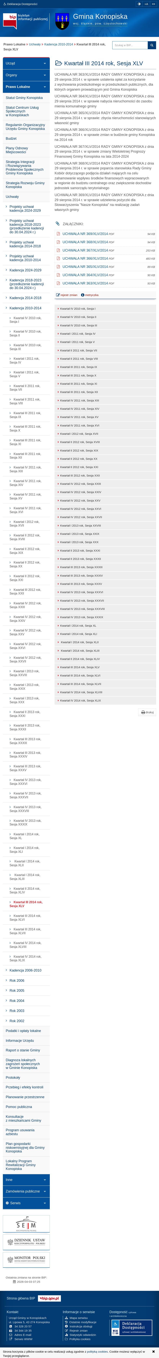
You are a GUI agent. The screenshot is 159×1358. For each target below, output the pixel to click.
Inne (9, 1180)
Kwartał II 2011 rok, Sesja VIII (77, 358)
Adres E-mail (20, 1334)
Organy (11, 75)
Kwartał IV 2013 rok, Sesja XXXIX (80, 617)
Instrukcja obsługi (78, 1326)
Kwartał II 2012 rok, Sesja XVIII (78, 442)
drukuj (147, 712)
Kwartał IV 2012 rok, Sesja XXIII (79, 483)
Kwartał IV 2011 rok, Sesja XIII (78, 400)
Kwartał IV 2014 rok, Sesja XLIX (79, 700)
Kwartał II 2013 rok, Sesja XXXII (79, 558)
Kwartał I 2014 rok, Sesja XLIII (78, 650)
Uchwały (35, 44)
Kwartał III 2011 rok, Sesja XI (77, 383)
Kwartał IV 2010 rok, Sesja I (76, 308)
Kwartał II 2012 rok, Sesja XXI (77, 467)
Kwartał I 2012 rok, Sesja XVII (77, 433)
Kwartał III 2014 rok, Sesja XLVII (79, 684)
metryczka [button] (89, 295)
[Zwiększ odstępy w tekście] (153, 4)
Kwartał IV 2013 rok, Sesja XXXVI (80, 592)
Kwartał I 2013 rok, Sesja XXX (77, 542)
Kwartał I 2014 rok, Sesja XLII (78, 642)
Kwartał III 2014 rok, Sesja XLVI (78, 675)
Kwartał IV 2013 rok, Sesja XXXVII (80, 600)
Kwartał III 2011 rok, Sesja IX (77, 367)
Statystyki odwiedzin (80, 1334)
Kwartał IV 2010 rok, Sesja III (77, 325)
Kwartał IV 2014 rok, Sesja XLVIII (79, 692)
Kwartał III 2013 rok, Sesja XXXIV (80, 575)
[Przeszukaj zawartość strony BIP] (130, 45)
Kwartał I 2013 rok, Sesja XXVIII (79, 525)
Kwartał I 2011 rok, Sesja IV (76, 333)
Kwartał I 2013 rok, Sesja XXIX (78, 533)
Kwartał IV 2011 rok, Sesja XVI (78, 425)
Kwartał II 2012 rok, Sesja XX (77, 458)
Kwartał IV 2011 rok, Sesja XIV (78, 408)
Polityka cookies (78, 1338)
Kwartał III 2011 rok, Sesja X (76, 375)
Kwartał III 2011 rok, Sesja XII (77, 392)
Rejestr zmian (76, 1330)
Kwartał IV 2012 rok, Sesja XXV (78, 500)
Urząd (10, 63)
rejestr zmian (67, 295)
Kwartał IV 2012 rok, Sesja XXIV (79, 492)
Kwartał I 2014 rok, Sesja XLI (77, 634)
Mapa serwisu (76, 1318)
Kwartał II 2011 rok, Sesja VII (77, 350)
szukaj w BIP (152, 45)
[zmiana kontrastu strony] (139, 4)
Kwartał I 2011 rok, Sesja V (76, 342)
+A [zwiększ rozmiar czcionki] (146, 4)
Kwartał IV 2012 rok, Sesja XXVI (79, 508)
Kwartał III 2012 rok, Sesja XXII (78, 475)
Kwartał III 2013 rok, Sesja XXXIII (79, 567)
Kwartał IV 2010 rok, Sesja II (76, 317)
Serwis (13, 1203)
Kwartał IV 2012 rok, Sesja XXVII (79, 517)
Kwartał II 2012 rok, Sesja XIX (77, 450)
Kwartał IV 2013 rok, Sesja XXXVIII (81, 608)
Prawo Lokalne (18, 87)
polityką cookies (97, 1351)
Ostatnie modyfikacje (81, 1322)
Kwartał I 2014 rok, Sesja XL (76, 625)
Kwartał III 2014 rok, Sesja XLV (78, 667)
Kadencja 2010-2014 (58, 44)
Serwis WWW (20, 1338)
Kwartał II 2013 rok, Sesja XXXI (78, 550)
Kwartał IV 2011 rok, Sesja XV (77, 417)
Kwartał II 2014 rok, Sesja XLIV (78, 659)
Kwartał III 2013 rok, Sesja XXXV (79, 583)
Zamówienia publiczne (23, 1191)
